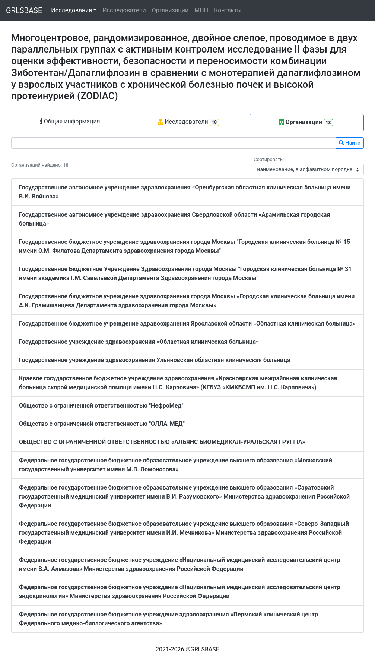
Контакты (227, 10)
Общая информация (70, 121)
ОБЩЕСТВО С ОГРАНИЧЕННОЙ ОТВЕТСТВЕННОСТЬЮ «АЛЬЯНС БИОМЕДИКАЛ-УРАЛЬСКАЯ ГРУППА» (162, 442)
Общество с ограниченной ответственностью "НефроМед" (101, 405)
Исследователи (124, 10)
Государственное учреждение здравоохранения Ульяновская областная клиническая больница (154, 360)
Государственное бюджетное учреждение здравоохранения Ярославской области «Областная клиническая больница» (187, 323)
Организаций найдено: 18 (40, 165)
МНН (201, 10)
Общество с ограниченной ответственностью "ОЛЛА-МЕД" (102, 423)
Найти (349, 143)
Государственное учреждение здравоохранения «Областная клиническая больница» (139, 341)
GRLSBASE (24, 10)
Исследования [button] (71, 10)
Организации (170, 10)
